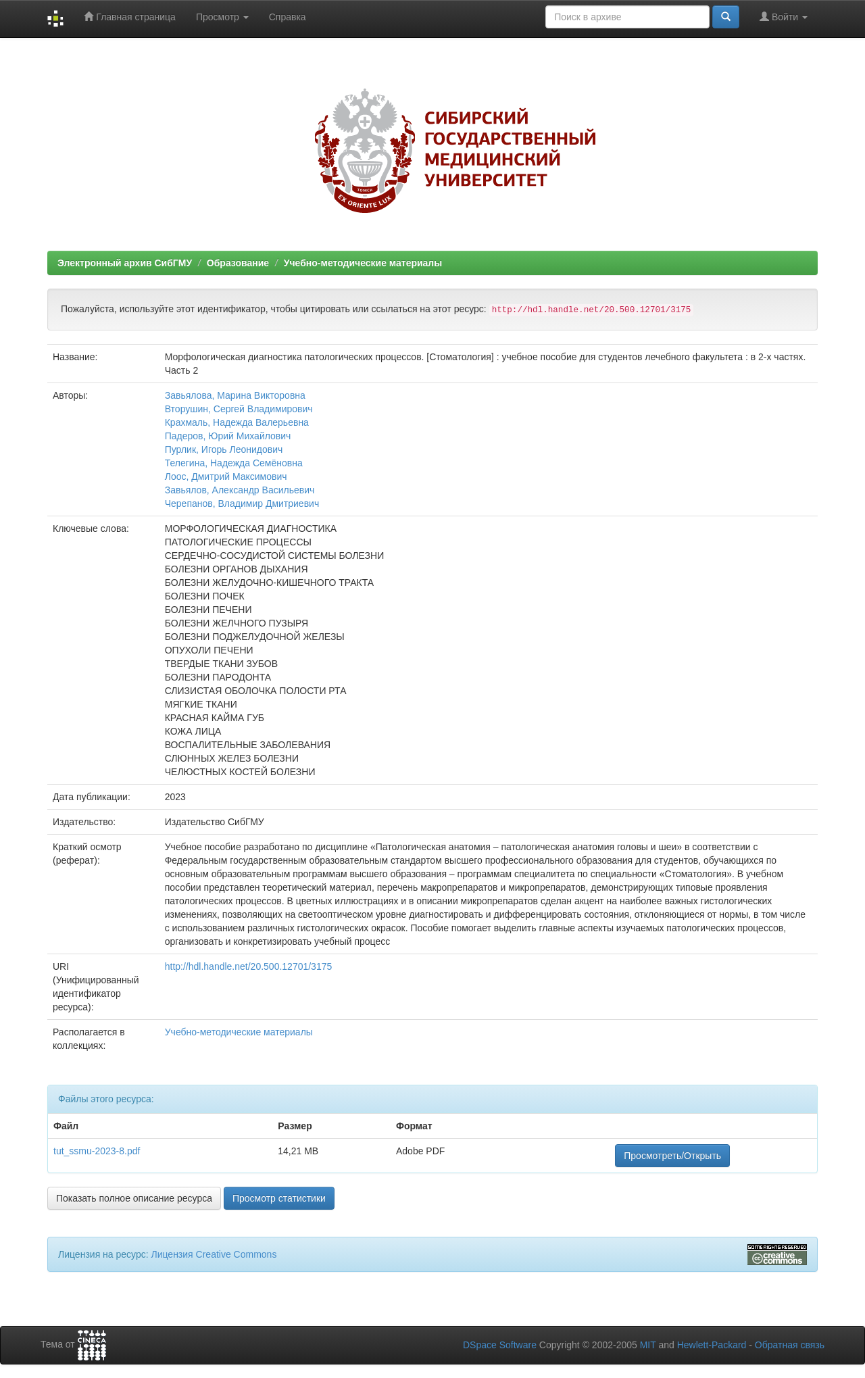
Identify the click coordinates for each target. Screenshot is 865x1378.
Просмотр (222, 16)
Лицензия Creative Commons (213, 1254)
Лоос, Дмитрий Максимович (226, 476)
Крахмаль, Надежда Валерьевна (237, 422)
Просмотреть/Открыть (672, 1155)
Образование (238, 262)
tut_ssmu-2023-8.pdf (96, 1151)
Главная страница (129, 16)
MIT (648, 1344)
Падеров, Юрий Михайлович (228, 435)
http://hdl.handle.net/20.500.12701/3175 (248, 966)
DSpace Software (500, 1344)
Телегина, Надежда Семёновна (234, 463)
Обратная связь (789, 1344)
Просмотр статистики (279, 1198)
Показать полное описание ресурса (134, 1198)
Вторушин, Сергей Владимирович (239, 408)
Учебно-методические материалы (363, 262)
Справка (287, 16)
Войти (784, 16)
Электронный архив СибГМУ (124, 262)
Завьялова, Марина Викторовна (235, 395)
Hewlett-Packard (712, 1344)
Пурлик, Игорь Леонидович (224, 449)
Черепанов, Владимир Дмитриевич (242, 503)
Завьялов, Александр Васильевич (240, 490)
